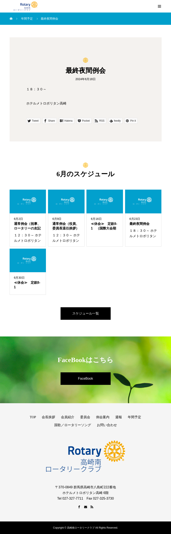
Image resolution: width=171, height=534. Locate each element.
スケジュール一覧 (85, 313)
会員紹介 (67, 417)
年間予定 (134, 417)
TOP (33, 417)
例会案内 (102, 417)
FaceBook (85, 378)
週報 (118, 417)
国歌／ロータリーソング (72, 425)
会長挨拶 (48, 417)
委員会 (85, 417)
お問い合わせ (107, 425)
